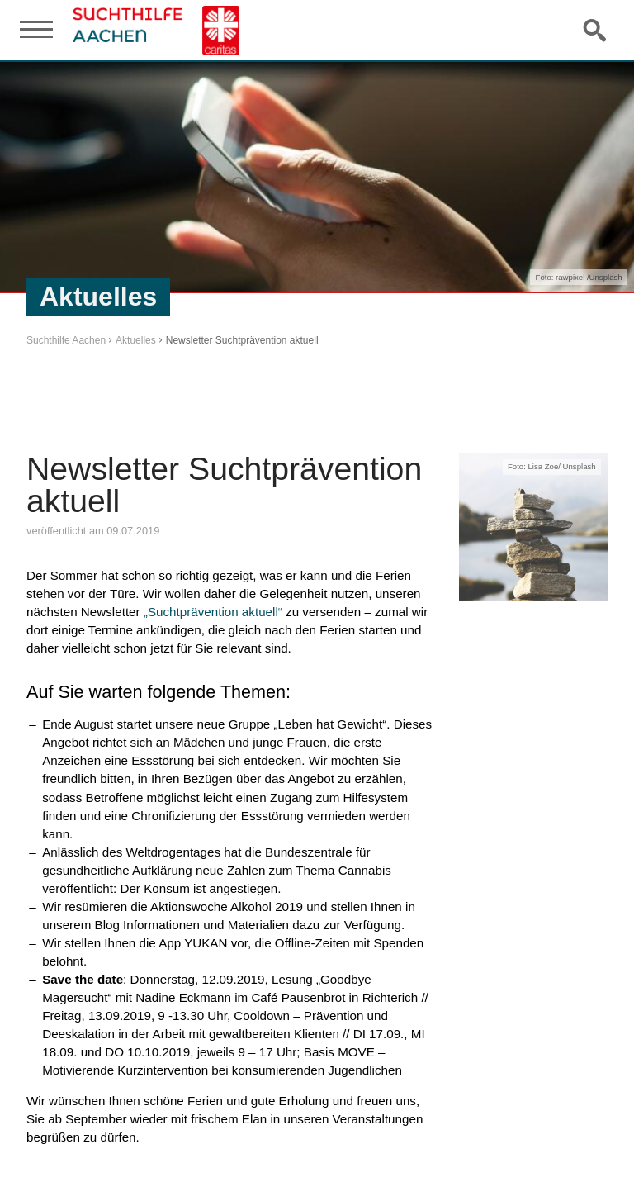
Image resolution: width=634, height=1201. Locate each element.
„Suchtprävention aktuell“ (213, 612)
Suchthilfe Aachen (66, 340)
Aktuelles (136, 340)
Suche (596, 29)
